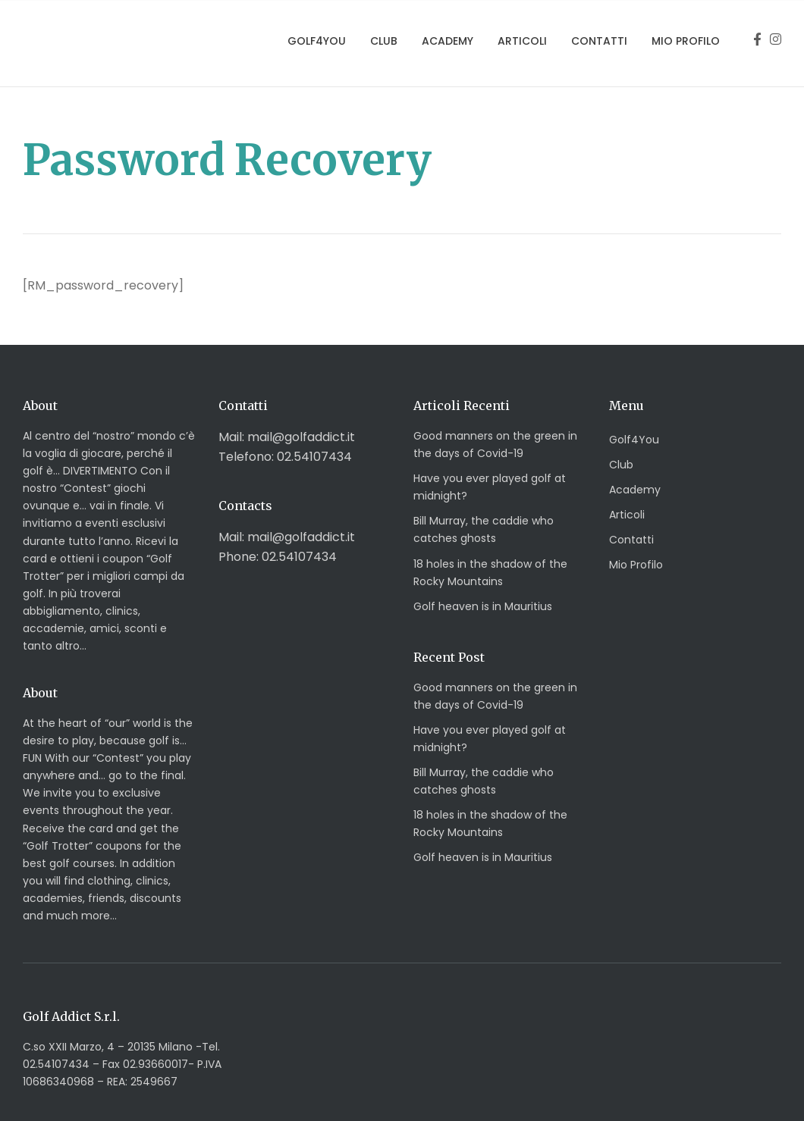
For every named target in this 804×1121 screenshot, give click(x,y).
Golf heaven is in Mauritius (482, 606)
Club (383, 41)
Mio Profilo (686, 41)
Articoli (522, 41)
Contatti (599, 41)
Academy (447, 41)
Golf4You (316, 41)
